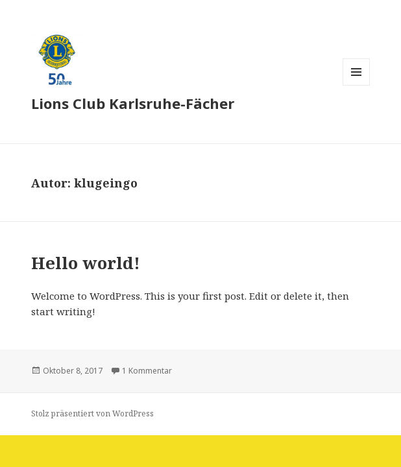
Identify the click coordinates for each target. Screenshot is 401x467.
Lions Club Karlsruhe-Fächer (132, 103)
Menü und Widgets (356, 85)
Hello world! (85, 262)
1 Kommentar (147, 370)
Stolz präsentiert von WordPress (92, 413)
